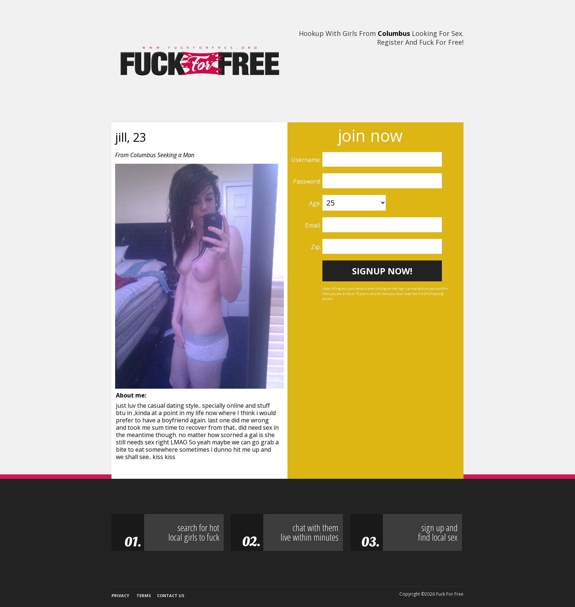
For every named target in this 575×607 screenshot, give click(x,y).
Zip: (316, 247)
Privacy (120, 595)
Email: (313, 225)
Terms (143, 595)
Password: (307, 181)
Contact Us (170, 595)
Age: (315, 203)
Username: (306, 160)
